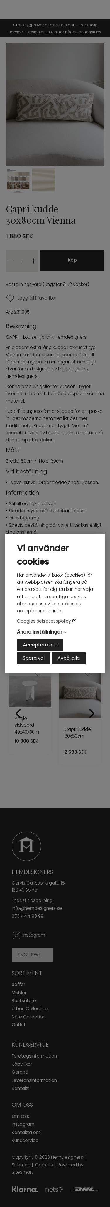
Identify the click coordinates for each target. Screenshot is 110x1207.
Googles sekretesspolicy (44, 621)
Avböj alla (68, 658)
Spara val (34, 658)
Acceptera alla (40, 644)
